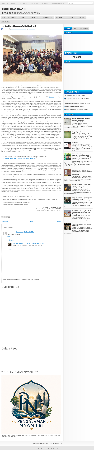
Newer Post (5, 221)
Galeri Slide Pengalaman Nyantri (74, 106)
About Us (5, 3)
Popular (68, 28)
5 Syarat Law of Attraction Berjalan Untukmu (77, 103)
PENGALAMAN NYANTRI (13, 9)
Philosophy (12, 17)
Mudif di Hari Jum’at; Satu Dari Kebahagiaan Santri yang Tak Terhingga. (81, 212)
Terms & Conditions (58, 3)
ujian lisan (51, 97)
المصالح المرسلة (76, 132)
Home (3, 18)
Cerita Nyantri (61, 17)
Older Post (58, 221)
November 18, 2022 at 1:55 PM (35, 243)
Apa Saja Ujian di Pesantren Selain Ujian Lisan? (18, 26)
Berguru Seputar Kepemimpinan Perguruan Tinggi (82, 198)
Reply (8, 236)
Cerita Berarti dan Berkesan (18, 29)
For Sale (83, 17)
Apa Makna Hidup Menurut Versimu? (75, 95)
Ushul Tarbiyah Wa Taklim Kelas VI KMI (76, 109)
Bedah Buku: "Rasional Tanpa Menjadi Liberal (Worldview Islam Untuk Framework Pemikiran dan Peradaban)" (82, 172)
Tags (75, 28)
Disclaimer (45, 3)
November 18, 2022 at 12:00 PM (25, 232)
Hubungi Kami (23, 3)
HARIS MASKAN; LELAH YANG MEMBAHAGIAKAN (81, 185)
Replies (11, 240)
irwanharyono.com (18, 243)
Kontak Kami (5, 21)
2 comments (32, 29)
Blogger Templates (43, 448)
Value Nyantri (24, 17)
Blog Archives (84, 28)
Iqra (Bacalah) (36, 17)
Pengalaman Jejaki (48, 17)
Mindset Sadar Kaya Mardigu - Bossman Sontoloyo (81, 119)
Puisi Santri (73, 17)
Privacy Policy (34, 3)
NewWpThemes (58, 448)
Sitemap (13, 3)
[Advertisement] (31, 360)
